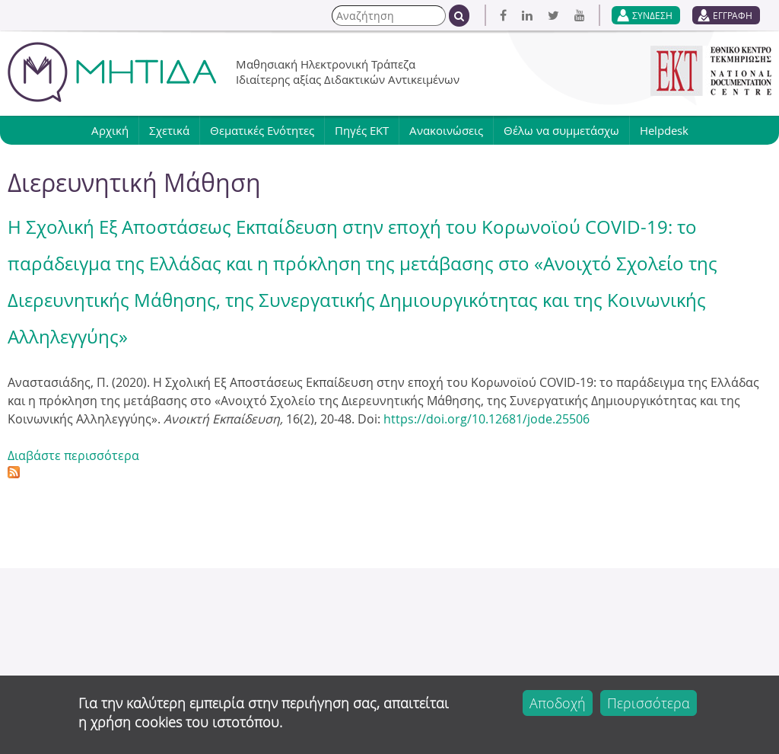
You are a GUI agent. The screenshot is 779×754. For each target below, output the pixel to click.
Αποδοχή (557, 703)
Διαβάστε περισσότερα (73, 455)
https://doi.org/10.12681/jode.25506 (486, 419)
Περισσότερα (648, 703)
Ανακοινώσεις (446, 130)
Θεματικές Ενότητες (262, 130)
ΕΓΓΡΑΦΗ (732, 15)
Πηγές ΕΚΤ (362, 130)
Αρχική (110, 130)
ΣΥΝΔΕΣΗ (652, 15)
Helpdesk (664, 130)
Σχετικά (169, 130)
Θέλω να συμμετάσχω (561, 130)
